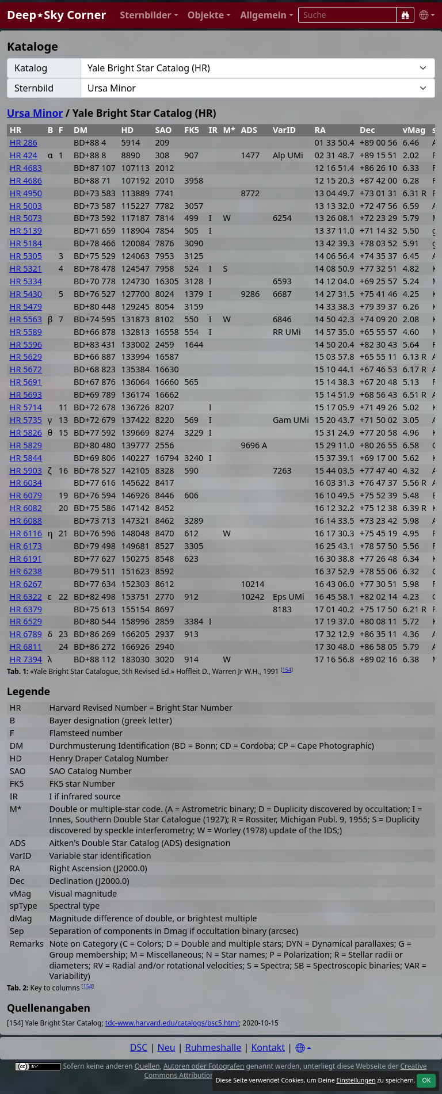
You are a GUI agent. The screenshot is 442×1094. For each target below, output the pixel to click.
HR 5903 (26, 470)
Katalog (30, 68)
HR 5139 (26, 230)
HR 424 (23, 155)
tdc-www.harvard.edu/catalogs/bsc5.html (172, 1023)
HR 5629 (26, 356)
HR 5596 (26, 344)
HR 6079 (26, 495)
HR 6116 (26, 533)
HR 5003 (26, 205)
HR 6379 (26, 609)
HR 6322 (26, 596)
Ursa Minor (35, 113)
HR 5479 (26, 306)
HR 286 (23, 142)
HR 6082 (26, 507)
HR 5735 (26, 419)
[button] (148, 15)
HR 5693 (26, 394)
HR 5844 (26, 457)
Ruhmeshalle (213, 1047)
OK (426, 1080)
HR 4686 (26, 180)
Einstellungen (355, 1080)
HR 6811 (26, 646)
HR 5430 (26, 293)
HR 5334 (26, 281)
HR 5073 (26, 217)
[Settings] (303, 1048)
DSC (139, 1047)
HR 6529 (26, 621)
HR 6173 (26, 545)
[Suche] (405, 15)
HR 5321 (26, 268)
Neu (167, 1047)
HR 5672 (26, 369)
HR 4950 (26, 193)
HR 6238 (26, 571)
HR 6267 (26, 583)
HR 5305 (26, 255)
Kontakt (268, 1047)
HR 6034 (26, 482)
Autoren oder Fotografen (203, 1066)
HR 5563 (26, 319)
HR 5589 (26, 331)
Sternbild (34, 88)
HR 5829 (26, 445)
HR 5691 (26, 381)
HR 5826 (26, 432)
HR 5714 (26, 407)
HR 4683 (26, 167)
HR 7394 (26, 659)
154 (287, 669)
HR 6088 (26, 520)
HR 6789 (26, 633)
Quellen (147, 1066)
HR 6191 (26, 558)
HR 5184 (26, 243)
